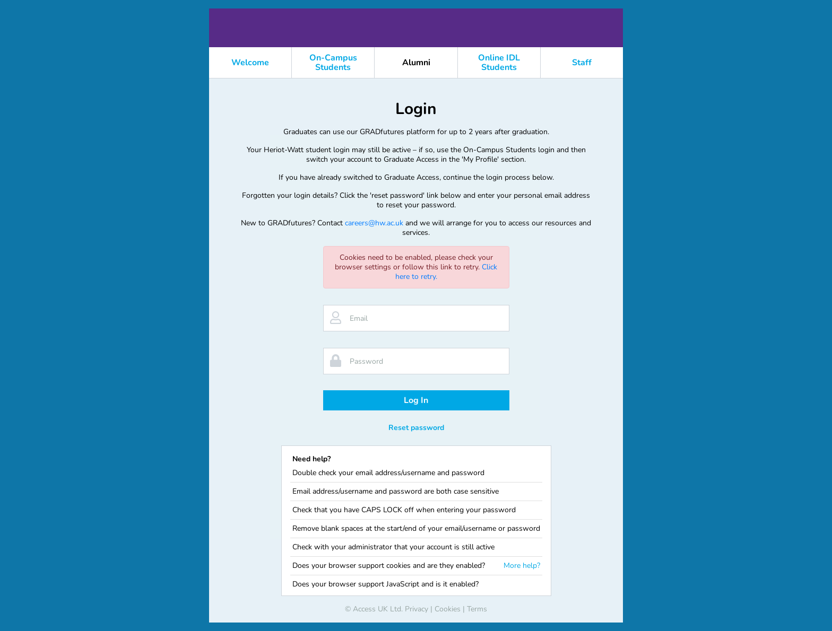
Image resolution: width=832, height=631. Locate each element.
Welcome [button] (250, 62)
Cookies (448, 609)
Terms (477, 609)
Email (359, 318)
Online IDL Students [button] (499, 62)
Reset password (416, 428)
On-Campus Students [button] (333, 62)
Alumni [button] (416, 62)
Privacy (416, 609)
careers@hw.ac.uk (374, 223)
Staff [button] (582, 62)
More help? (522, 566)
